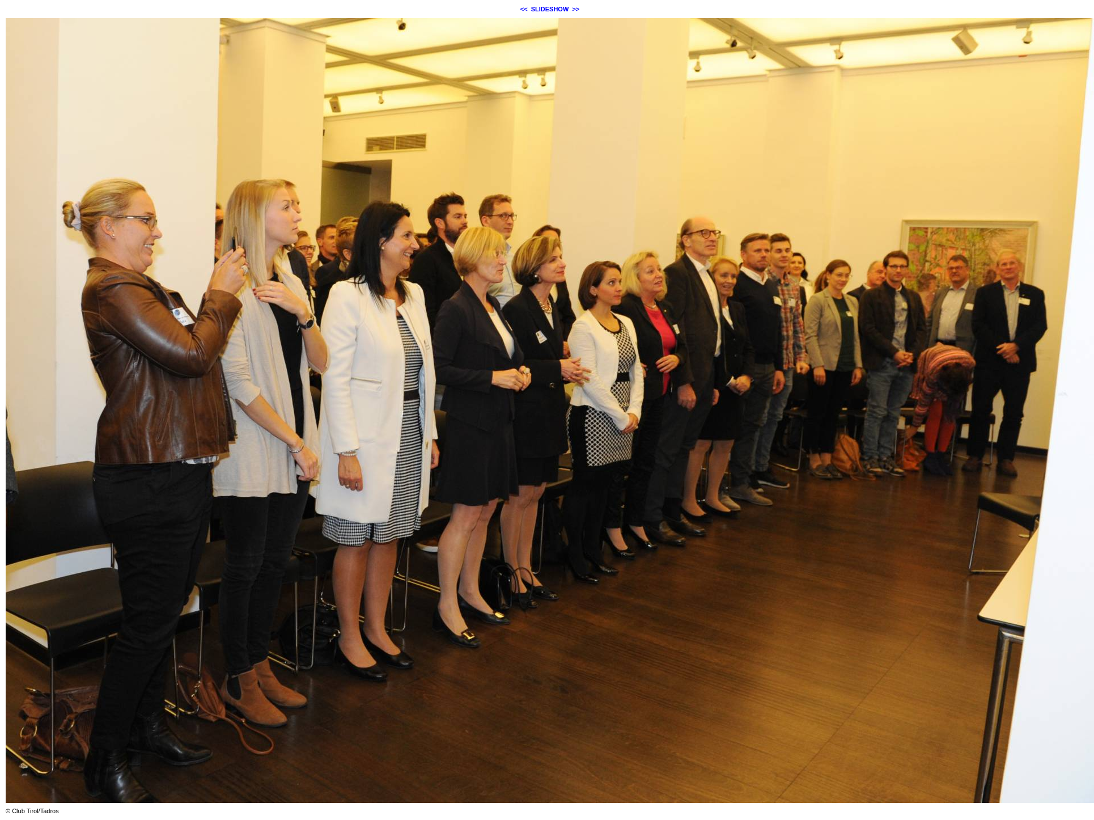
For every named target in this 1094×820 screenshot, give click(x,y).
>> (575, 9)
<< (524, 9)
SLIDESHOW (550, 9)
